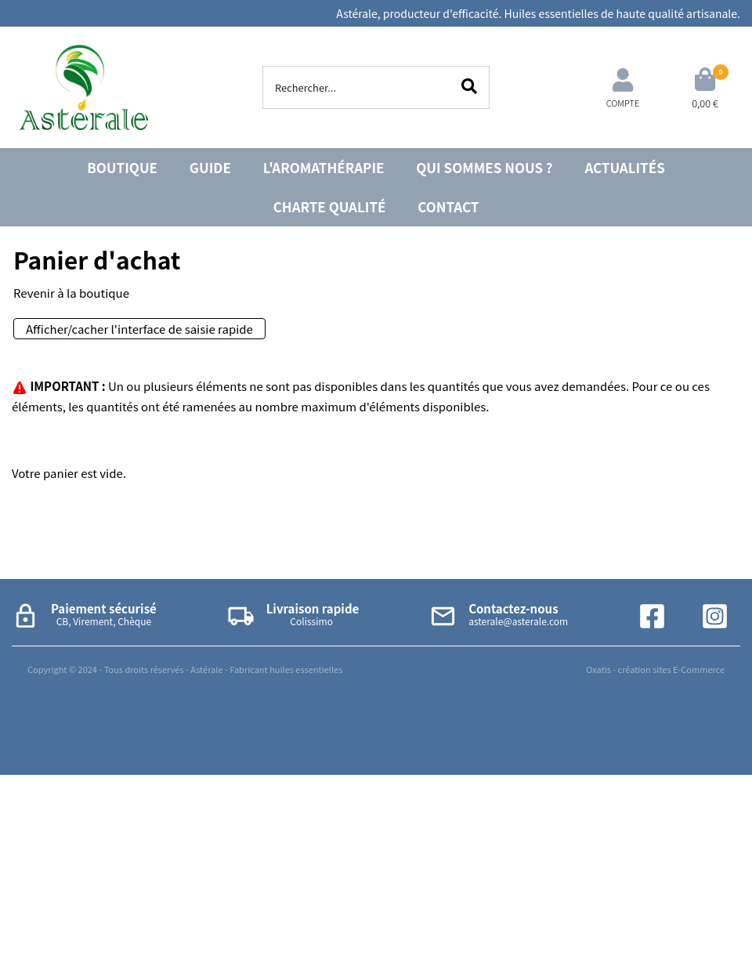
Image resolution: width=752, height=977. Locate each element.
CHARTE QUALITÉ (329, 206)
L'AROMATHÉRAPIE (324, 167)
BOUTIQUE (122, 167)
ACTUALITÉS (624, 167)
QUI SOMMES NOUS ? (484, 167)
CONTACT (448, 206)
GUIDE (210, 167)
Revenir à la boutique (71, 292)
